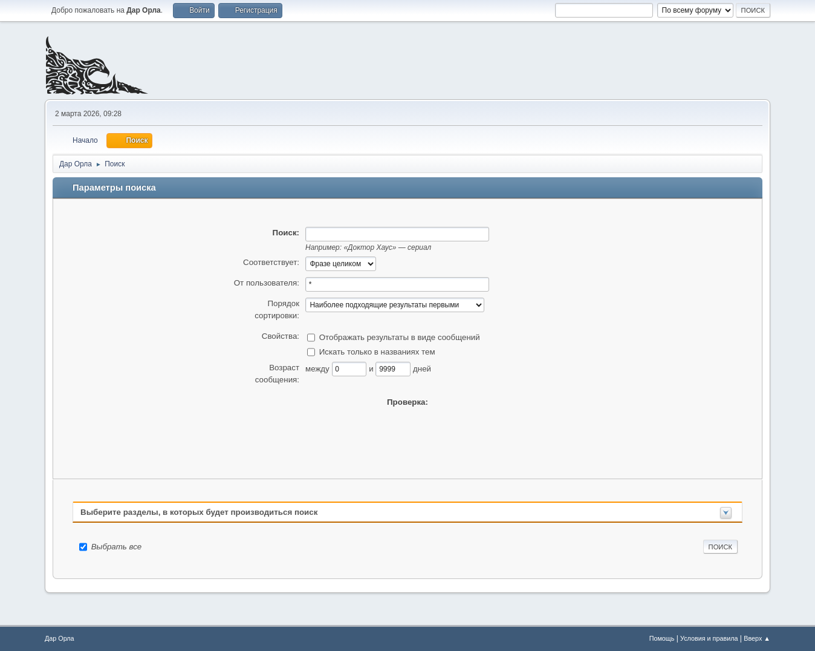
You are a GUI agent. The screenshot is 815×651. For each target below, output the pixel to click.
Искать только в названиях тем (377, 351)
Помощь (662, 638)
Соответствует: (271, 262)
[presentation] (407, 432)
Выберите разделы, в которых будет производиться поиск (198, 512)
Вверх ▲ (757, 638)
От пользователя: (266, 282)
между (318, 368)
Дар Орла (59, 638)
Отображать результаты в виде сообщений (399, 336)
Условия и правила (709, 638)
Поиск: (286, 232)
